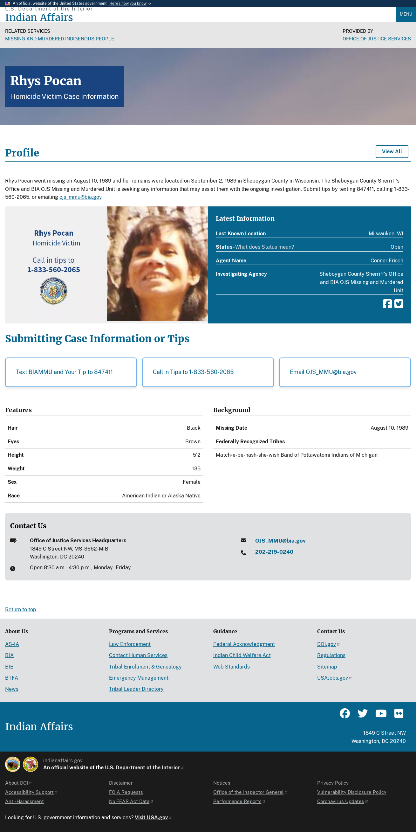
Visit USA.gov (153, 818)
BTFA (11, 678)
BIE (9, 667)
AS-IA (12, 644)
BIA (9, 655)
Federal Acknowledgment (244, 644)
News (11, 689)
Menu (406, 14)
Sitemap (327, 667)
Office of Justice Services (377, 38)
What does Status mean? (264, 247)
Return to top (20, 610)
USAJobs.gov (334, 678)
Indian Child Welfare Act (242, 655)
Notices (221, 783)
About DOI (18, 783)
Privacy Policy (333, 783)
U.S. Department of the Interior (144, 768)
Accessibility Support (31, 792)
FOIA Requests (126, 792)
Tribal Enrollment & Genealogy (145, 667)
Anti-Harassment (24, 801)
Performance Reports (239, 801)
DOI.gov (328, 644)
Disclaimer (121, 783)
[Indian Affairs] (200, 18)
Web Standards (231, 667)
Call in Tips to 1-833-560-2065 (193, 372)
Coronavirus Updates (343, 801)
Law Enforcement (130, 644)
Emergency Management (138, 678)
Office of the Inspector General (250, 792)
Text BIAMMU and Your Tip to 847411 (64, 372)
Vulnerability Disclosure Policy (351, 792)
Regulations (331, 655)
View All (392, 152)
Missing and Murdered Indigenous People (59, 38)
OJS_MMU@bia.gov (280, 540)
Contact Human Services (138, 655)
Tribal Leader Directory (136, 689)
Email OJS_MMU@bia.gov (323, 372)
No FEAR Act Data (131, 801)
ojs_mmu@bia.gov (80, 197)
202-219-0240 (274, 552)
